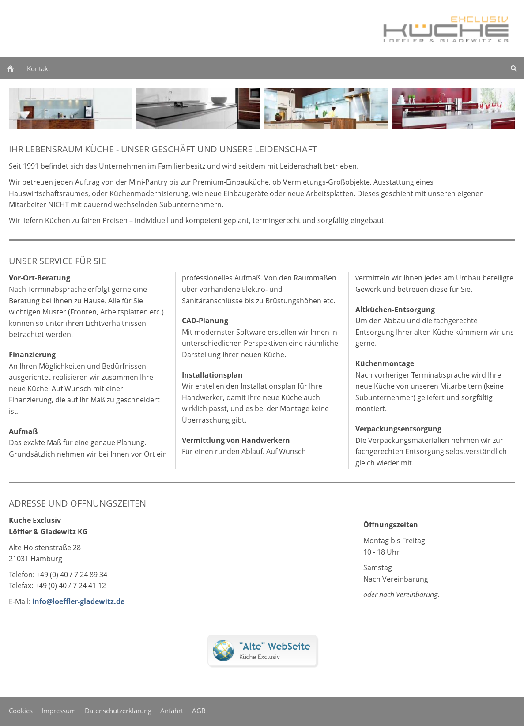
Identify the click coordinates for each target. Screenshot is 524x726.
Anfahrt (171, 710)
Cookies (21, 710)
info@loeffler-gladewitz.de (78, 601)
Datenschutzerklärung (118, 710)
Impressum (58, 710)
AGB (199, 710)
